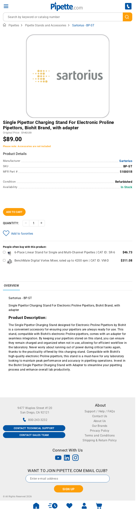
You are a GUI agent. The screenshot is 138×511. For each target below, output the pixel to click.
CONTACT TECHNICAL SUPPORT (34, 428)
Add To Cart (14, 211)
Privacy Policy (99, 430)
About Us (99, 421)
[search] (127, 16)
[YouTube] (58, 458)
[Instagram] (75, 458)
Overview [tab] (11, 285)
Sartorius (125, 161)
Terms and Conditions (100, 435)
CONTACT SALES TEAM (34, 435)
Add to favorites (18, 233)
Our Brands (99, 426)
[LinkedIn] (67, 458)
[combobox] (67, 16)
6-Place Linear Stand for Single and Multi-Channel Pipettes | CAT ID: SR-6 (64, 252)
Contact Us (99, 416)
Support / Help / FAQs (100, 411)
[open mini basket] (99, 506)
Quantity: (11, 223)
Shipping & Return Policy (100, 440)
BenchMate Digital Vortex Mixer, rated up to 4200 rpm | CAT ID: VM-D (61, 260)
